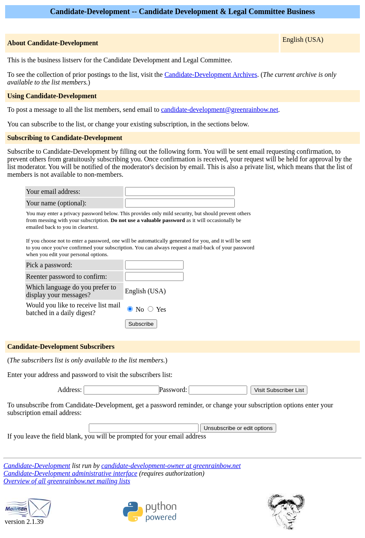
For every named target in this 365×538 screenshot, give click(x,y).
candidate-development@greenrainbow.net (219, 109)
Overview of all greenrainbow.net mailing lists (66, 481)
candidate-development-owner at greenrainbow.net (171, 465)
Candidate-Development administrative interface (70, 473)
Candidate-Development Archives (210, 74)
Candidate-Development (36, 465)
